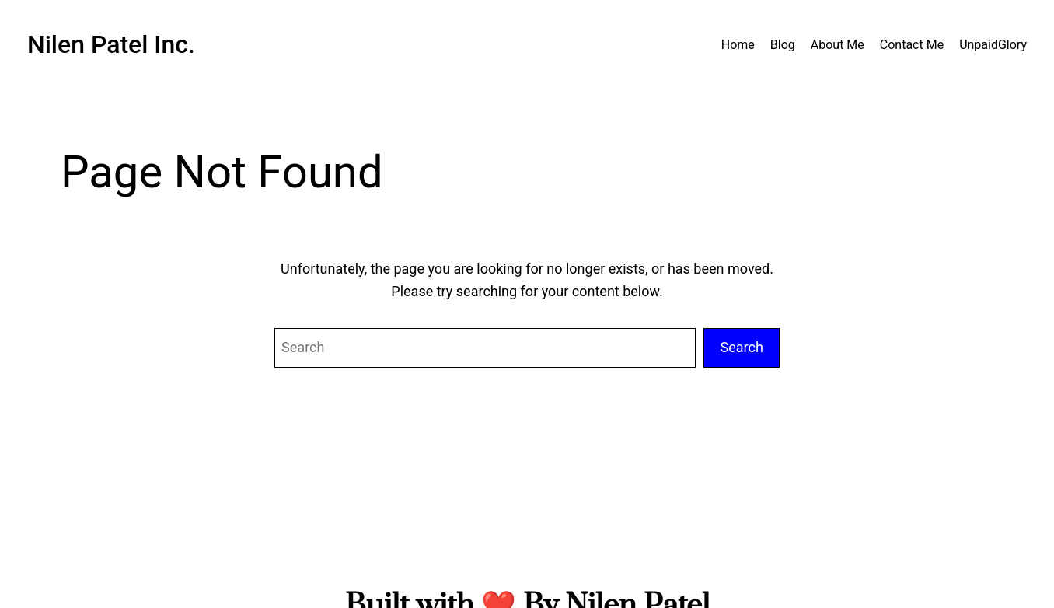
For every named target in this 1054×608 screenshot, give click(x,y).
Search (741, 347)
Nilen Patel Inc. (111, 44)
